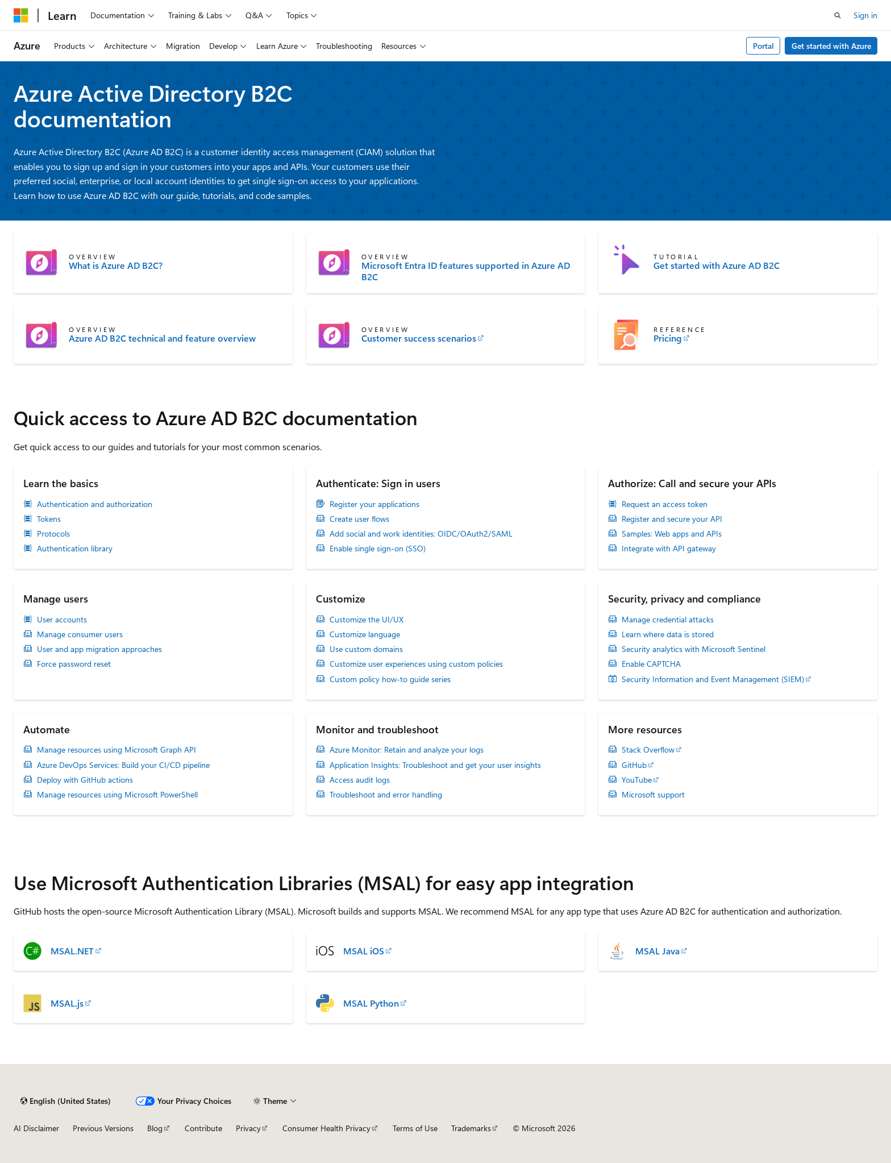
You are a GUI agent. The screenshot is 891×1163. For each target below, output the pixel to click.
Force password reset (74, 664)
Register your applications (374, 504)
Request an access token (664, 504)
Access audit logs (360, 780)
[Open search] (837, 15)
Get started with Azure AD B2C (716, 265)
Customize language (365, 634)
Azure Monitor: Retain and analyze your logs (407, 750)
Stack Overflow (648, 750)
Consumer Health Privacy (326, 1128)
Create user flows (359, 519)
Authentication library (75, 548)
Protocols (53, 534)
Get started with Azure (831, 45)
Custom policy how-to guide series (390, 679)
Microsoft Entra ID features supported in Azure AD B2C (465, 271)
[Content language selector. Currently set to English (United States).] (66, 1101)
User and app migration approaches (99, 649)
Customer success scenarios (418, 338)
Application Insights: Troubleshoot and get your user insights (435, 765)
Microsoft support (653, 795)
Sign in (865, 15)
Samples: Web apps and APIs (672, 534)
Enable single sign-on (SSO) (378, 548)
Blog (155, 1128)
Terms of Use (415, 1128)
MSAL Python (371, 1003)
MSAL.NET (72, 951)
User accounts (62, 619)
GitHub (634, 765)
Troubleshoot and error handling (386, 795)
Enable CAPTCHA (651, 664)
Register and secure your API (672, 519)
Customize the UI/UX (366, 619)
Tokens (49, 519)
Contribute (203, 1128)
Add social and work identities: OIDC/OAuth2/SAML (421, 534)
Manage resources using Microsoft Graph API (116, 750)
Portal (763, 45)
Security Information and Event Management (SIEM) (713, 679)
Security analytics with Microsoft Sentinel (693, 649)
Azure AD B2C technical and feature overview (162, 338)
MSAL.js (67, 1003)
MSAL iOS (363, 951)
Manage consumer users (80, 634)
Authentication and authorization (94, 504)
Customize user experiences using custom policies (416, 664)
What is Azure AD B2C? (116, 265)
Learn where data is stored (668, 634)
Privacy (248, 1128)
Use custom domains (366, 649)
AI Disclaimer (36, 1128)
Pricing (667, 338)
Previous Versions (103, 1128)
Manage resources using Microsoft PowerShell (117, 795)
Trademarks (471, 1128)
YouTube (637, 780)
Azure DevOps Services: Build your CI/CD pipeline (123, 765)
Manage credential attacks (668, 619)
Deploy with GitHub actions (85, 780)
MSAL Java (657, 951)
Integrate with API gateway (669, 548)
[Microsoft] (21, 15)
